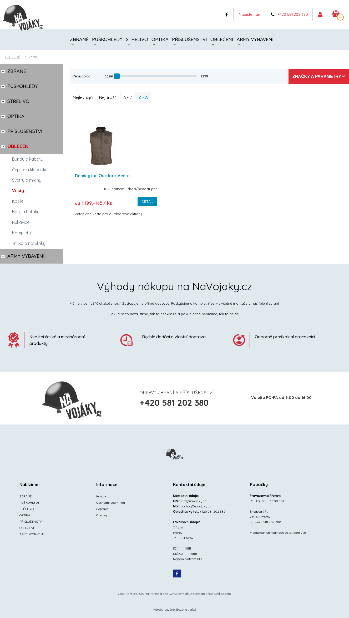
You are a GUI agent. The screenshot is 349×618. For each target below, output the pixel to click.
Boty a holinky (25, 211)
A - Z (127, 97)
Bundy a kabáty (27, 159)
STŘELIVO (137, 39)
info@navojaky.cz (193, 501)
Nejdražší (108, 97)
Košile (17, 201)
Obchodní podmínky (110, 503)
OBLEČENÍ (221, 39)
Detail (147, 201)
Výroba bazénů (164, 609)
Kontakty (102, 496)
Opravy (101, 515)
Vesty (33, 57)
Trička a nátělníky (28, 243)
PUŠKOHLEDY (107, 39)
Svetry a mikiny (26, 180)
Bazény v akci (186, 609)
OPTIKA (160, 39)
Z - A (143, 97)
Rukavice (20, 222)
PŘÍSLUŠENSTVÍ (189, 39)
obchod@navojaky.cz (196, 506)
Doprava (102, 509)
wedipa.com (222, 594)
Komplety (21, 232)
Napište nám (250, 14)
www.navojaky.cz (182, 594)
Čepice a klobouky (30, 169)
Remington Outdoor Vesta (102, 175)
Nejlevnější (83, 97)
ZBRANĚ (79, 39)
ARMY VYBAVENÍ (255, 39)
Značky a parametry (316, 76)
